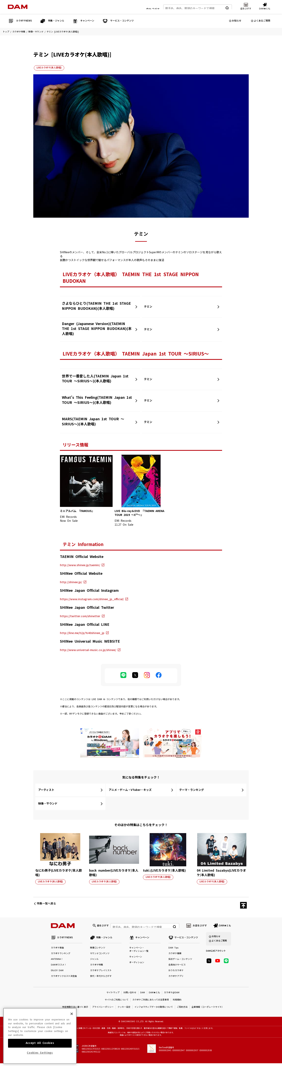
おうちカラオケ (175, 973)
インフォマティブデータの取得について (153, 1010)
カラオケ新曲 (57, 950)
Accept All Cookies (40, 1057)
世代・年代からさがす (101, 979)
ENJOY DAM (57, 973)
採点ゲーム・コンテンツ (180, 962)
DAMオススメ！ (58, 967)
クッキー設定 (124, 1010)
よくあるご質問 (262, 21)
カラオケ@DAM (171, 995)
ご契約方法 (182, 1010)
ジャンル (94, 962)
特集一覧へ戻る (46, 903)
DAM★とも (225, 927)
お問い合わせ (129, 995)
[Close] (71, 1028)
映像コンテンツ (97, 950)
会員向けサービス (177, 967)
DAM (142, 995)
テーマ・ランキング (191, 789)
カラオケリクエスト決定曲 (64, 979)
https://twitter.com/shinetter (80, 616)
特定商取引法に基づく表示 (75, 1010)
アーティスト (46, 789)
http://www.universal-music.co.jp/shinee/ (88, 650)
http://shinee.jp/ (71, 582)
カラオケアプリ (175, 979)
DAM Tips (173, 950)
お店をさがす (200, 927)
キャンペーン (135, 959)
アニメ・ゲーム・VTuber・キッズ (130, 789)
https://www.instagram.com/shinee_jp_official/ (92, 599)
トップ (6, 32)
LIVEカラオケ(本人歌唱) (49, 67)
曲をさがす (153, 7)
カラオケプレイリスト (101, 973)
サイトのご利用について (116, 1002)
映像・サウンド (35, 32)
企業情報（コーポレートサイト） (208, 1010)
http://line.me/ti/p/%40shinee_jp (82, 633)
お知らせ (236, 21)
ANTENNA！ (57, 962)
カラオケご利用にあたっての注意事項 (150, 1002)
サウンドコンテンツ (99, 956)
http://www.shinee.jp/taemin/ (80, 565)
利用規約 (177, 1002)
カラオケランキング (60, 956)
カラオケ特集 (18, 32)
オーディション (136, 965)
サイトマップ (113, 995)
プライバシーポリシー (103, 1010)
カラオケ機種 (174, 956)
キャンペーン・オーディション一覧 (138, 952)
